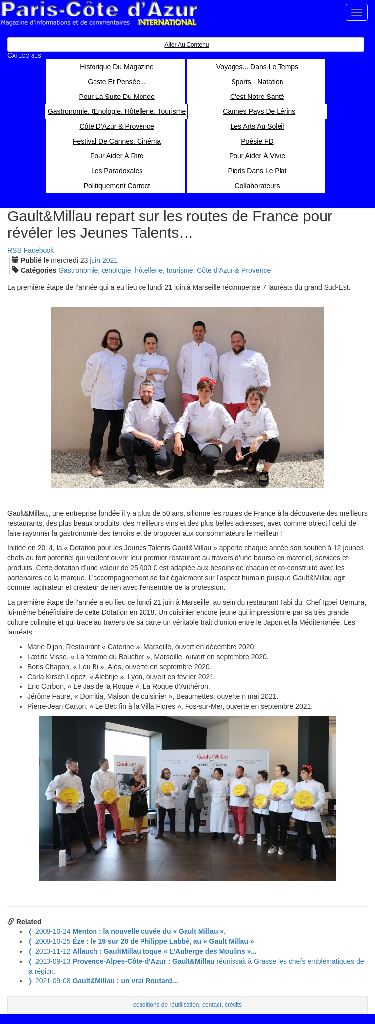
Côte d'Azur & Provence (234, 270)
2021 (110, 260)
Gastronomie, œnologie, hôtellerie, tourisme (125, 270)
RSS (14, 250)
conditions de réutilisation (166, 1004)
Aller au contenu (186, 44)
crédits (233, 1004)
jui (95, 260)
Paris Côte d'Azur (99, 13)
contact (211, 1004)
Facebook (39, 250)
